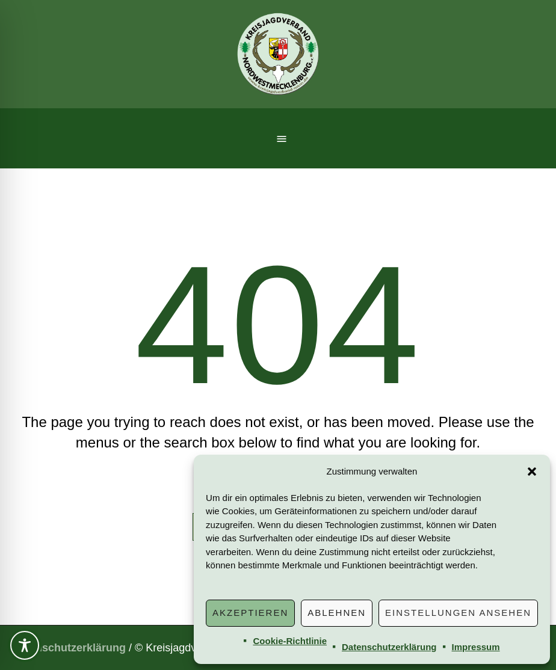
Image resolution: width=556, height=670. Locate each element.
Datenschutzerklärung (389, 647)
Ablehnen (336, 612)
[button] (532, 472)
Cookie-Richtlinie (290, 641)
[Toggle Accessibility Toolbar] (24, 645)
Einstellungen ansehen (458, 612)
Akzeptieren (250, 612)
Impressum (476, 647)
